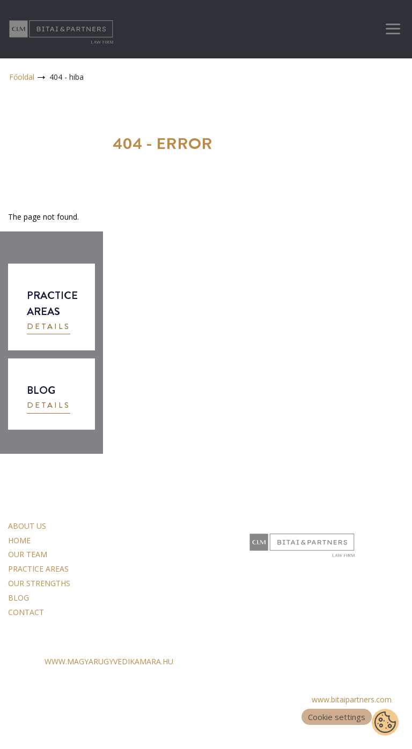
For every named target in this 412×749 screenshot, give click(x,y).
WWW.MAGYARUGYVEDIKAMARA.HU (109, 661)
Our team (27, 554)
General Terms (34, 687)
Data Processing (36, 701)
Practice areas (38, 569)
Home (19, 540)
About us (27, 526)
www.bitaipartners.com (352, 699)
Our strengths (39, 583)
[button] (48, 327)
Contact (26, 612)
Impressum (27, 716)
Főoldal (21, 77)
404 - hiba (66, 77)
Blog (18, 598)
